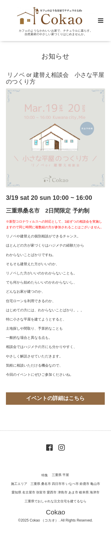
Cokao (55, 512)
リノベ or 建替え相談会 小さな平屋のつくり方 (55, 78)
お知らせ (55, 56)
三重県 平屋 (60, 475)
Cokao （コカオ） (44, 520)
